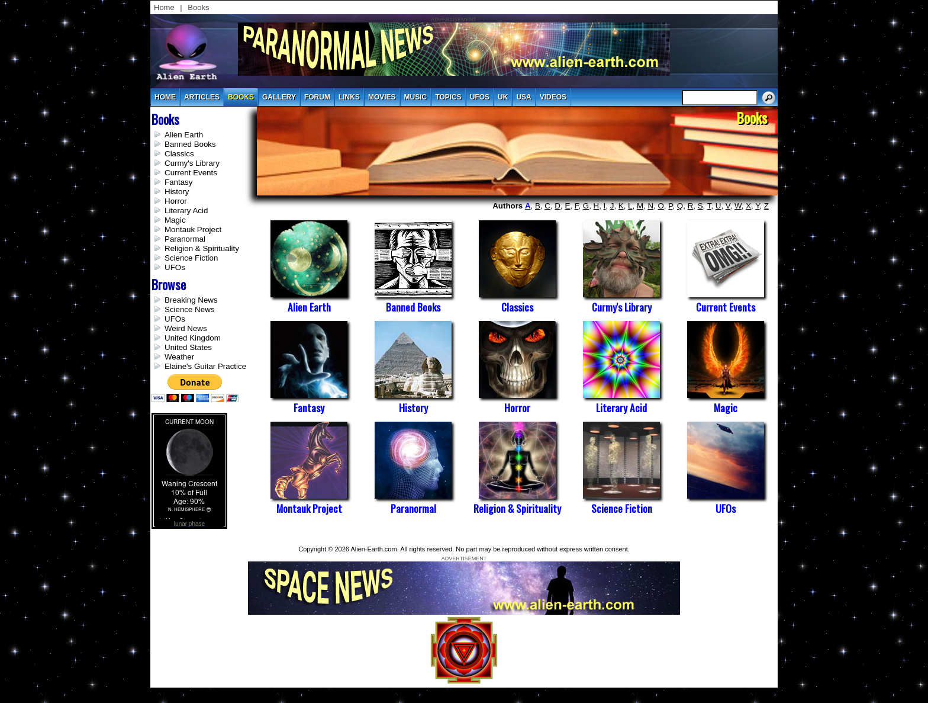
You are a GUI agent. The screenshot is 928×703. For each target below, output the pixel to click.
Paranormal (185, 239)
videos (553, 97)
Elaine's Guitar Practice (205, 366)
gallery (279, 97)
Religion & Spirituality (202, 248)
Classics (179, 153)
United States (188, 347)
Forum (317, 97)
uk (503, 97)
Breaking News (191, 300)
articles (202, 97)
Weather (179, 356)
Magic (175, 220)
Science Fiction (191, 257)
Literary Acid (186, 210)
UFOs (479, 97)
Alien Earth (184, 134)
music (415, 97)
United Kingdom (193, 337)
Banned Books (190, 144)
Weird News (186, 328)
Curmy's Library (192, 163)
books (241, 97)
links (349, 97)
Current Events (191, 172)
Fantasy (178, 182)
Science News (189, 309)
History (177, 191)
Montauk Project (193, 229)
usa (523, 97)
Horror (176, 201)
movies (382, 97)
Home (164, 7)
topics (448, 97)
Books (198, 7)
